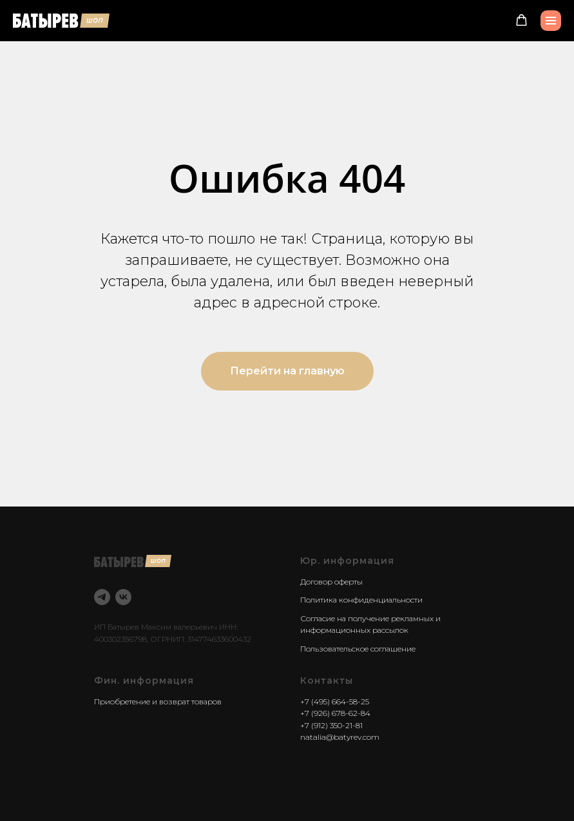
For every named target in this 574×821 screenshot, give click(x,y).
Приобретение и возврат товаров (158, 701)
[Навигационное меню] (551, 20)
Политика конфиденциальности (361, 599)
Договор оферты (331, 581)
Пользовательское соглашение (358, 648)
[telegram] (102, 597)
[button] (521, 20)
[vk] (123, 597)
